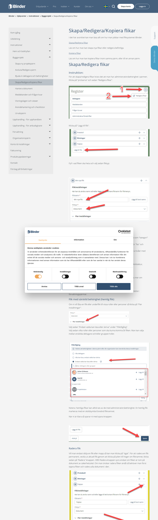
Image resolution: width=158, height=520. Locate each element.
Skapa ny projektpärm (25, 63)
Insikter (64, 6)
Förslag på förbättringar (21, 169)
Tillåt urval (79, 286)
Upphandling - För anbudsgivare (27, 125)
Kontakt (14, 162)
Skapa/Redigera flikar (78, 42)
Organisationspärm (21, 138)
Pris (54, 6)
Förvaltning (18, 131)
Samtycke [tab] (43, 240)
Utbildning (15, 38)
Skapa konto (126, 6)
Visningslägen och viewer (26, 100)
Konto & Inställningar (20, 144)
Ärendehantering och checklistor (30, 107)
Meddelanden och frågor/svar (28, 94)
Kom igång (15, 32)
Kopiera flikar (75, 53)
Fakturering (15, 150)
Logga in (142, 6)
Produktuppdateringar (20, 156)
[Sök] (113, 6)
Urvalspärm (20, 113)
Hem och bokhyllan (21, 51)
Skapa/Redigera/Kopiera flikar (28, 82)
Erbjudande (41, 6)
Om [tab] (115, 240)
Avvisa (44, 286)
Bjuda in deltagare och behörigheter (31, 76)
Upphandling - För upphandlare (27, 119)
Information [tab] (79, 240)
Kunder (77, 6)
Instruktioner (16, 45)
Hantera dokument (24, 88)
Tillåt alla (114, 286)
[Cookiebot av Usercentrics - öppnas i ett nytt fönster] (120, 232)
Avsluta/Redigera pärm (25, 69)
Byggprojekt (18, 57)
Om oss (88, 6)
